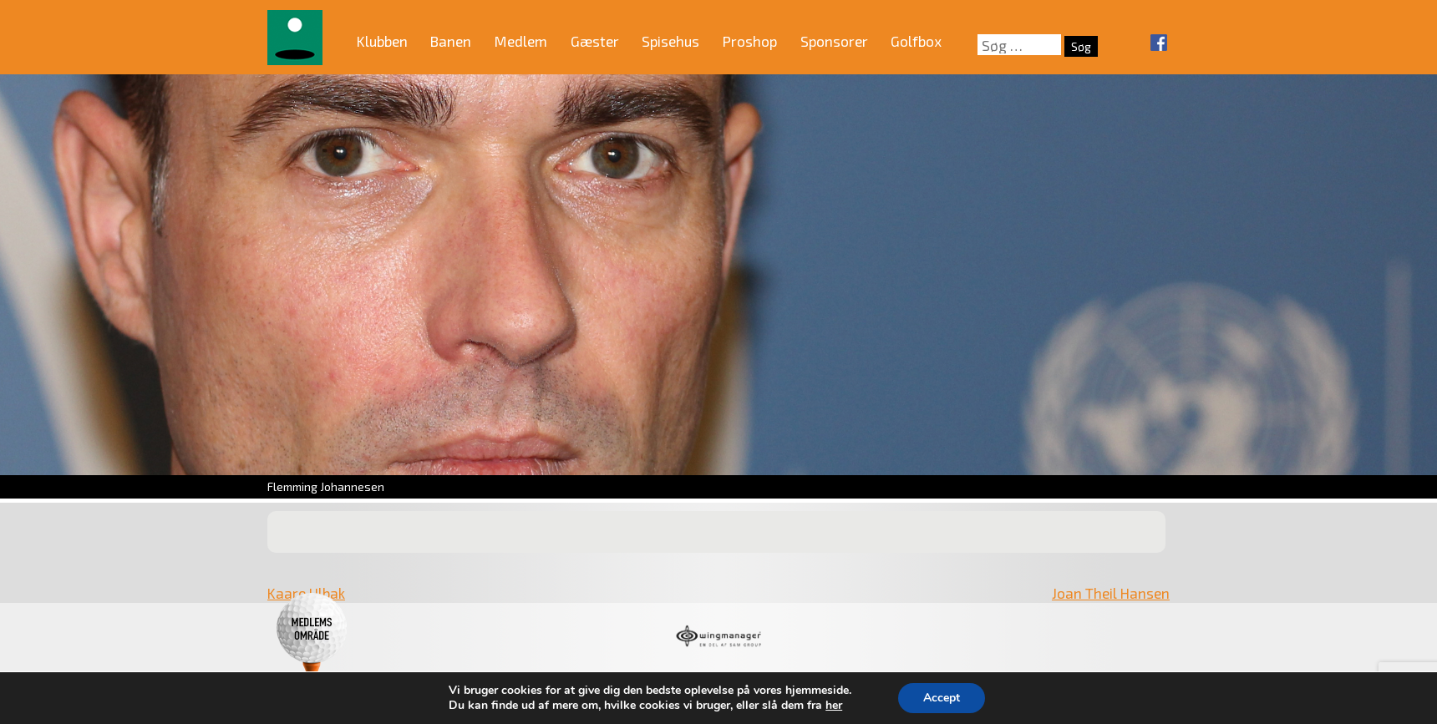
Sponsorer (834, 41)
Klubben (382, 41)
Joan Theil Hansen (1111, 593)
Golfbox (916, 41)
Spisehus (670, 41)
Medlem (521, 41)
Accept (941, 698)
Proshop (750, 41)
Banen (450, 41)
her (833, 705)
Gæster (595, 41)
